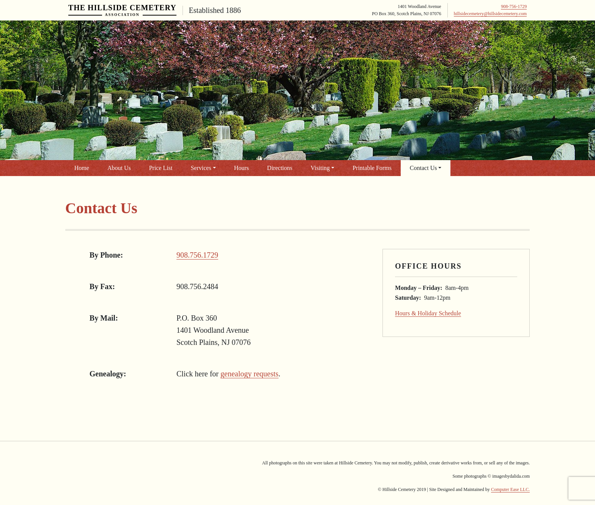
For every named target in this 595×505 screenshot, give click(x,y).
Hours (241, 168)
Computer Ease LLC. (510, 489)
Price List (161, 168)
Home (81, 168)
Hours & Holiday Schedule (428, 313)
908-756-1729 (514, 6)
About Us (119, 168)
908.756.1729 (197, 255)
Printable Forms (372, 168)
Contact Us (423, 168)
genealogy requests (249, 374)
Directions (280, 168)
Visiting (320, 168)
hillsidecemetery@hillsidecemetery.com (490, 13)
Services (200, 168)
